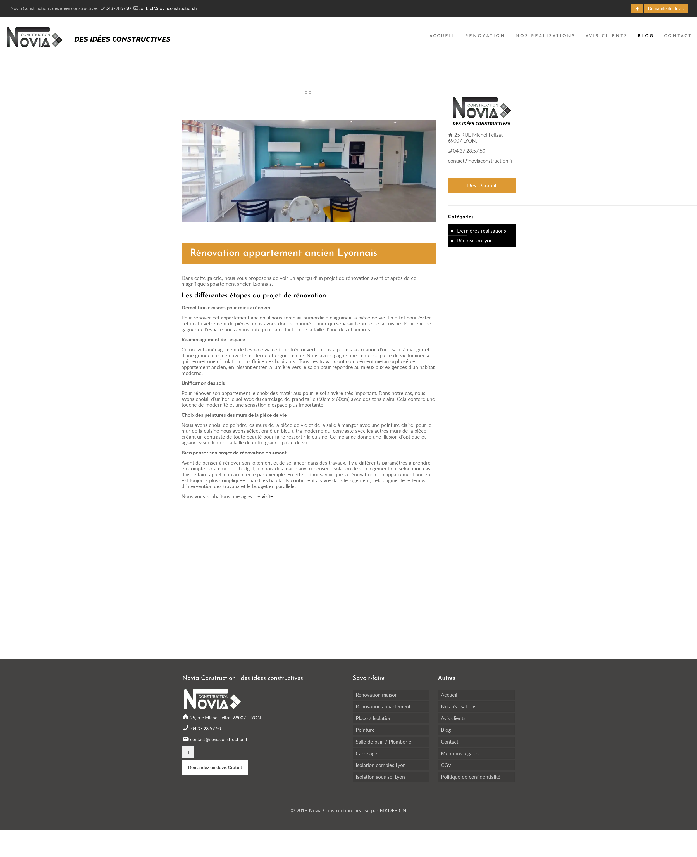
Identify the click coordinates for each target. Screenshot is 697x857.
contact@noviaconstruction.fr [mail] (168, 8)
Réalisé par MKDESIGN (379, 810)
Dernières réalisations (481, 231)
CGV (446, 765)
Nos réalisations (458, 706)
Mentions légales (460, 753)
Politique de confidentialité (470, 777)
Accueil (449, 695)
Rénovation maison (377, 695)
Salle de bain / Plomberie (383, 741)
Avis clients (453, 718)
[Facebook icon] (637, 8)
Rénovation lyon (475, 240)
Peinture (365, 730)
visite (266, 496)
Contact (449, 741)
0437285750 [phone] (118, 8)
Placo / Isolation (374, 718)
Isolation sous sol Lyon (380, 777)
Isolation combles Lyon (381, 765)
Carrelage (366, 753)
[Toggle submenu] (485, 67)
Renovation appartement (383, 706)
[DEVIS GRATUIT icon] (666, 8)
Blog (446, 730)
